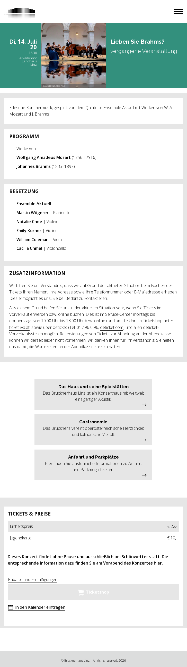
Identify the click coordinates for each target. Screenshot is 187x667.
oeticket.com (111, 327)
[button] (178, 11)
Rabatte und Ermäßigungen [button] (32, 579)
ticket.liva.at (19, 327)
